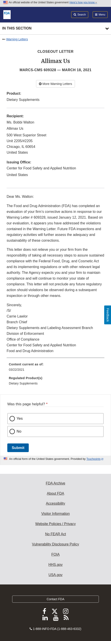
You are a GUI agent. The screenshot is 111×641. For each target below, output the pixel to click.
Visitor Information (55, 514)
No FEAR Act (55, 534)
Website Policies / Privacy (55, 524)
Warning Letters (17, 39)
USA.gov (55, 575)
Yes (20, 418)
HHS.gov (55, 565)
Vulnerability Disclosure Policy (55, 544)
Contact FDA (55, 599)
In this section (16, 28)
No (19, 431)
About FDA (55, 493)
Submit (18, 448)
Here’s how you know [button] (83, 2)
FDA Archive (55, 483)
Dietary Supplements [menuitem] (23, 383)
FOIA (55, 554)
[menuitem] (55, 368)
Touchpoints (93, 459)
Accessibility (55, 503)
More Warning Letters (55, 84)
